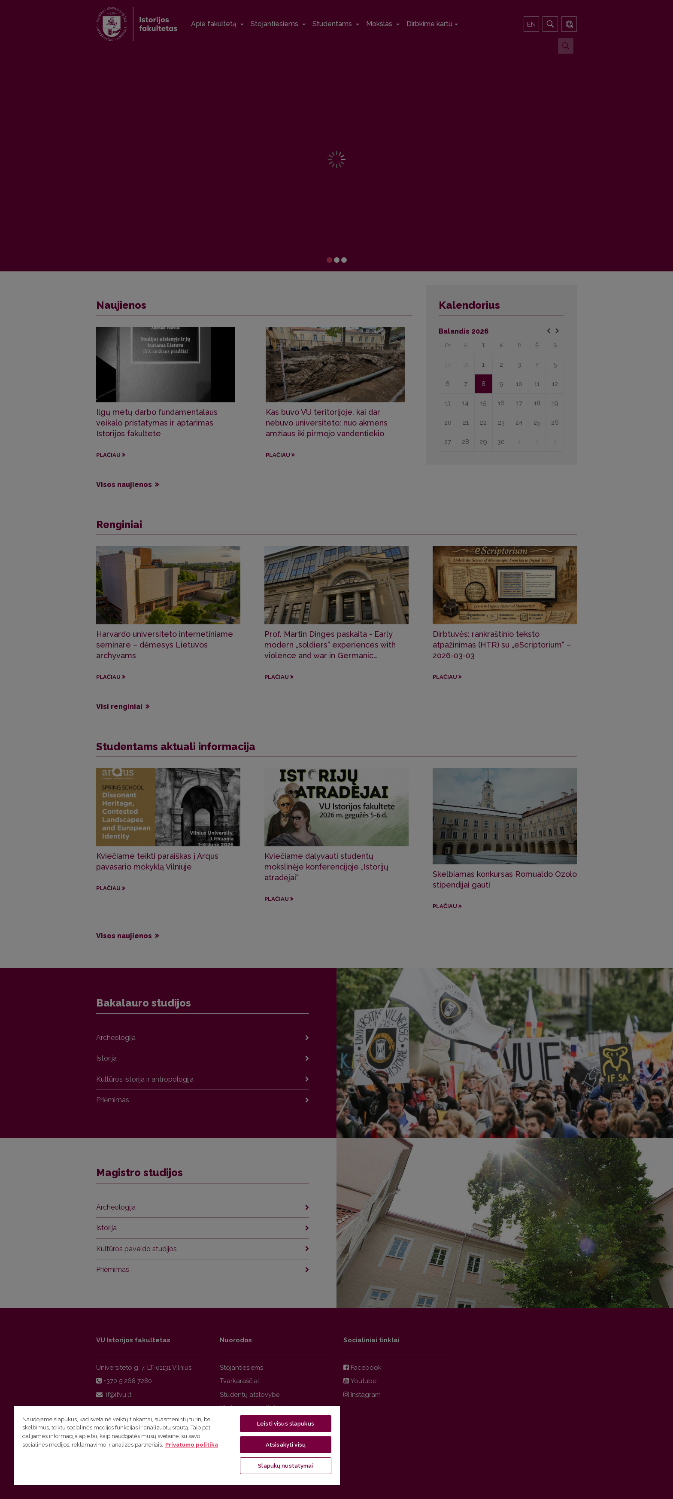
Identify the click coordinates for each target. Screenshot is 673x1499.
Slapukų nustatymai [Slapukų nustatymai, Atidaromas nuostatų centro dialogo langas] (285, 1466)
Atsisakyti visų (286, 1444)
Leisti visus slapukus (285, 1423)
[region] (177, 1445)
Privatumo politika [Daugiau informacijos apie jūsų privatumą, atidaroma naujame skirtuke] (191, 1444)
